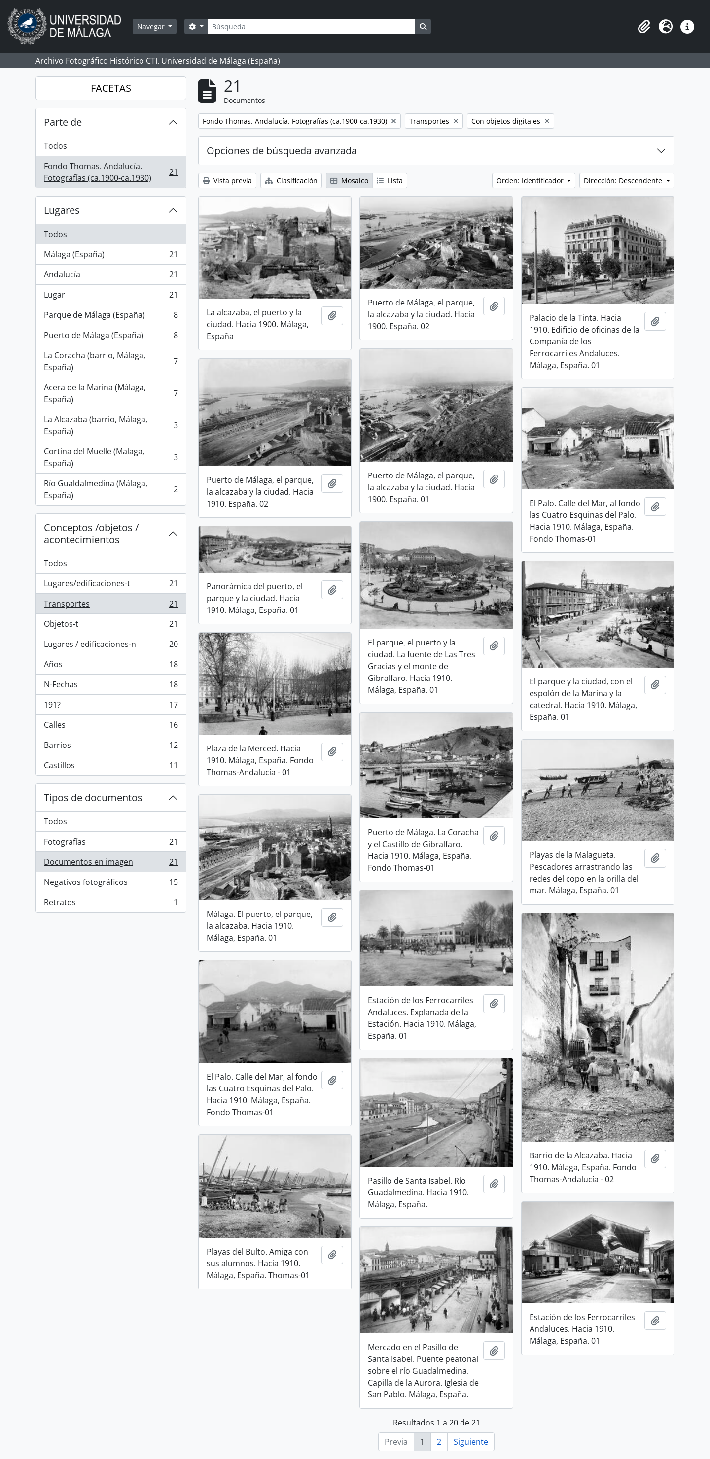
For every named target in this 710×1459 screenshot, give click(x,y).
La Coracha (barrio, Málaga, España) (110, 361)
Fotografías (110, 844)
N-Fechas (110, 687)
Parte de (63, 122)
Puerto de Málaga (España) (110, 337)
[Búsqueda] (312, 26)
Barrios (110, 747)
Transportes (110, 606)
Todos (55, 145)
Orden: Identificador (531, 180)
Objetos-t (110, 626)
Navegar (152, 26)
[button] (644, 26)
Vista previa (227, 180)
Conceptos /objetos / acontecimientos (91, 533)
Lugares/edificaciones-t (110, 585)
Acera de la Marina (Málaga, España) (110, 393)
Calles (110, 727)
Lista (390, 180)
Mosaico (349, 180)
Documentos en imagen (110, 864)
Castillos (110, 767)
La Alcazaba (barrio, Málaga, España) (110, 425)
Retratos (110, 904)
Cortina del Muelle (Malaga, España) (110, 457)
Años (110, 666)
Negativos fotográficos (110, 884)
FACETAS (111, 88)
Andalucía (110, 277)
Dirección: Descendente (624, 180)
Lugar (110, 297)
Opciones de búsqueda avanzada (282, 150)
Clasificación (291, 180)
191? (110, 707)
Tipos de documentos (93, 797)
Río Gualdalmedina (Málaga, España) (110, 489)
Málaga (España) (110, 256)
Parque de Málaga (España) (110, 317)
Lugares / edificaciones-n (110, 646)
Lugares (62, 210)
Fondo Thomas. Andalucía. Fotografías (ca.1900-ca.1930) (110, 172)
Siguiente (471, 1441)
